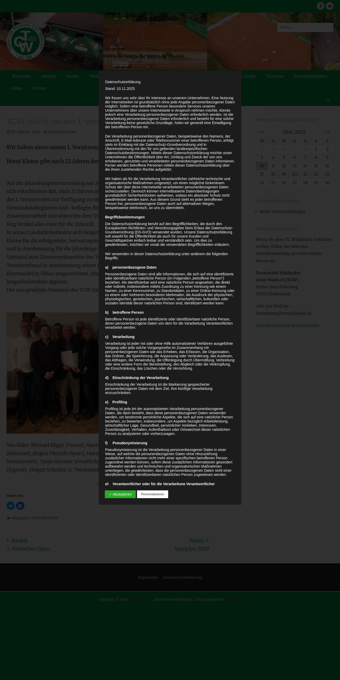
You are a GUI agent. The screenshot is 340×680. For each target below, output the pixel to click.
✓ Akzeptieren (120, 494)
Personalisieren (152, 494)
